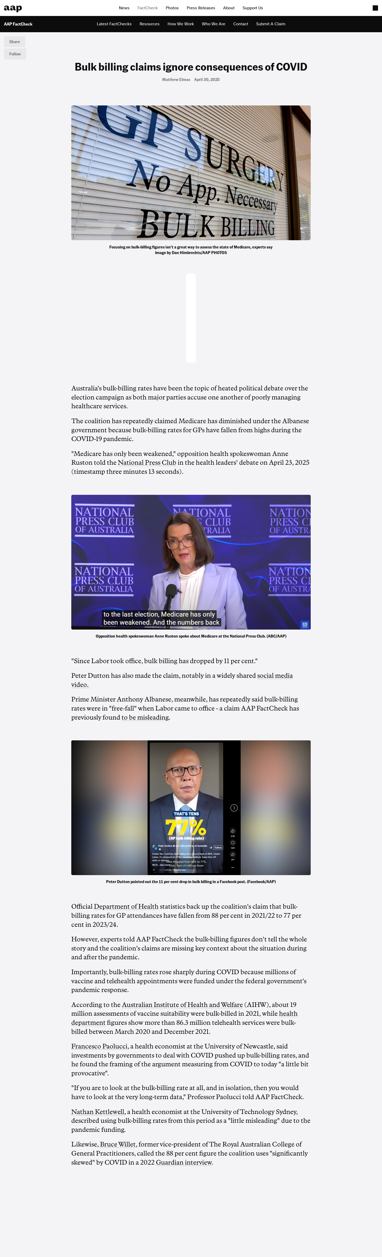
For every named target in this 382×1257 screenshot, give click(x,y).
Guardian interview (183, 1162)
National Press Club (147, 462)
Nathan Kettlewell (97, 1112)
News (124, 8)
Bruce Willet (118, 1144)
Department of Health (126, 906)
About (229, 8)
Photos (172, 8)
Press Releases (201, 8)
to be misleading (145, 717)
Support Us (253, 8)
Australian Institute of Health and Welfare (182, 1005)
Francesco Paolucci (99, 1046)
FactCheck (148, 8)
